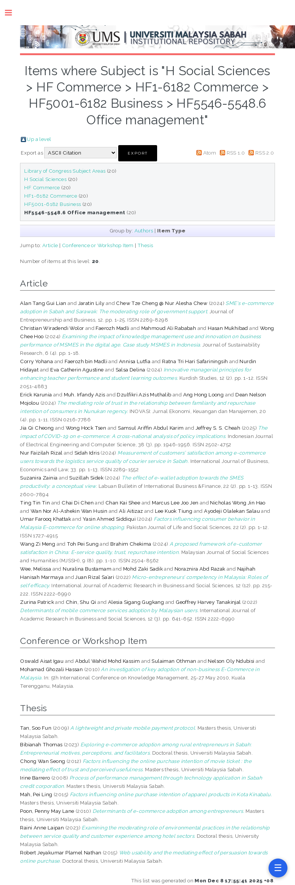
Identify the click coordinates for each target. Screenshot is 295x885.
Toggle (12, 12)
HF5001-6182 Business (52, 204)
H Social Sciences (45, 179)
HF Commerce (42, 187)
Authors (143, 230)
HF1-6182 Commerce (50, 196)
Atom (209, 153)
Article (50, 245)
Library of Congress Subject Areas (64, 171)
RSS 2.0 (264, 153)
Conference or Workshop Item (98, 245)
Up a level (39, 139)
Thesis (145, 245)
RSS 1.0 (236, 153)
